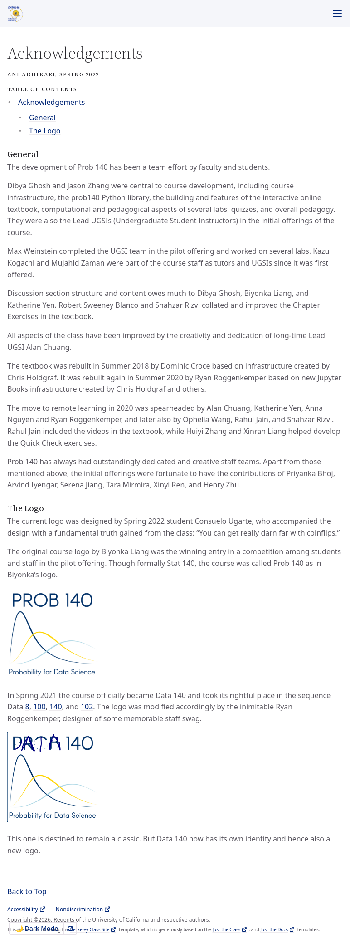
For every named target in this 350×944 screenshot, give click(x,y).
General (42, 118)
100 (39, 707)
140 (55, 707)
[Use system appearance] (70, 928)
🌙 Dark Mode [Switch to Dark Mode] (36, 928)
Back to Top (27, 891)
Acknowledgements (51, 102)
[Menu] (337, 13)
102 (87, 707)
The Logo (45, 131)
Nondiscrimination (79, 909)
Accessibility (22, 909)
